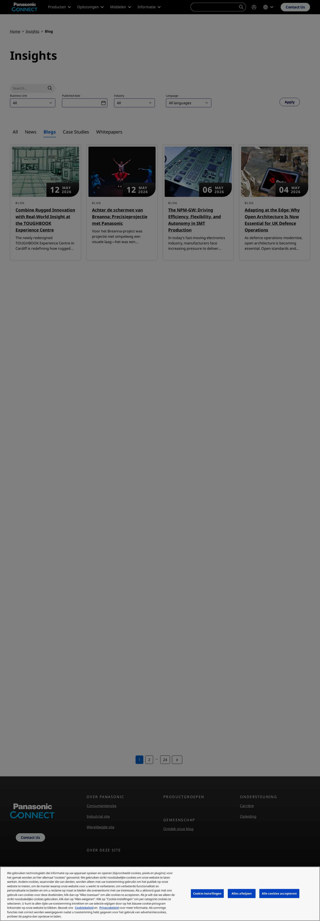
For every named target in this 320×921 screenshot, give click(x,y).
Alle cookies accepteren (279, 893)
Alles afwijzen (242, 893)
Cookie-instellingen (207, 893)
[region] (160, 894)
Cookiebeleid (84, 908)
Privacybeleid (109, 908)
